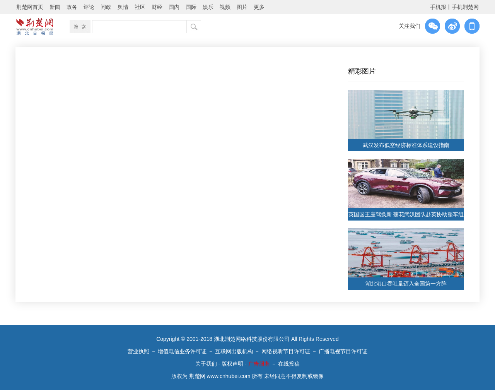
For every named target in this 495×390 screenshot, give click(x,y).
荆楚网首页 (29, 7)
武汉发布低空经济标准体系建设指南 (406, 145)
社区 (140, 7)
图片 (242, 7)
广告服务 (259, 364)
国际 (191, 7)
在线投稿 (289, 364)
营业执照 (138, 351)
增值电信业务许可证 (182, 351)
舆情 (123, 7)
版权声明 (232, 364)
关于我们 (206, 364)
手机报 (438, 7)
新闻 (55, 7)
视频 (225, 7)
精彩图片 (362, 71)
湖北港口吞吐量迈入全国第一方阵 (406, 284)
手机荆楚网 (465, 7)
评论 (89, 7)
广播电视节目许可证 (343, 351)
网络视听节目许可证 (285, 351)
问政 (106, 7)
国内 (174, 7)
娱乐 (208, 7)
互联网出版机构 (234, 351)
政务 (72, 7)
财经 (157, 7)
